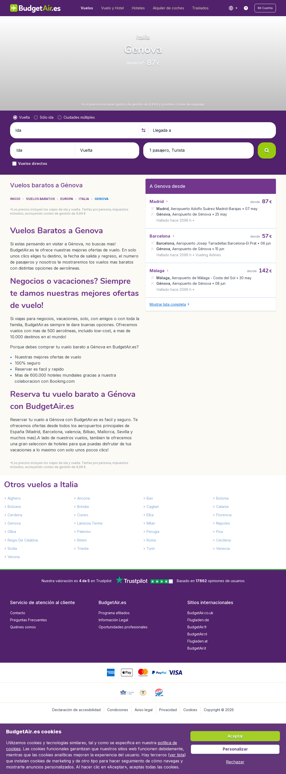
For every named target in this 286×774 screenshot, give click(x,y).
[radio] (21, 117)
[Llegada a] (212, 130)
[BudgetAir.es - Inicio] (35, 8)
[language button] (232, 8)
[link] (245, 8)
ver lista (176, 754)
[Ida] (74, 130)
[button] (265, 8)
